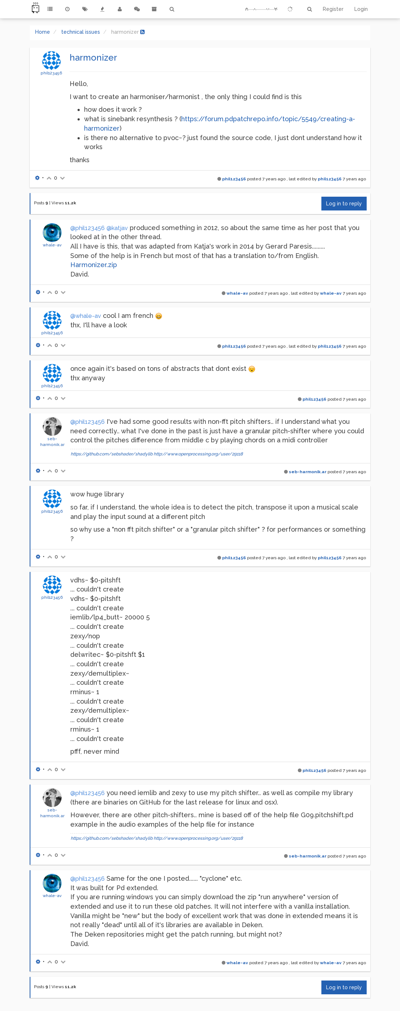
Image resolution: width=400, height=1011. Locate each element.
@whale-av (85, 315)
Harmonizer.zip (93, 265)
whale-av (52, 244)
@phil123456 (87, 228)
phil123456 (51, 72)
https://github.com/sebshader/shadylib (112, 454)
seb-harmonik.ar (307, 471)
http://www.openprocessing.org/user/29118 (198, 454)
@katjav (117, 228)
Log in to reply (344, 203)
